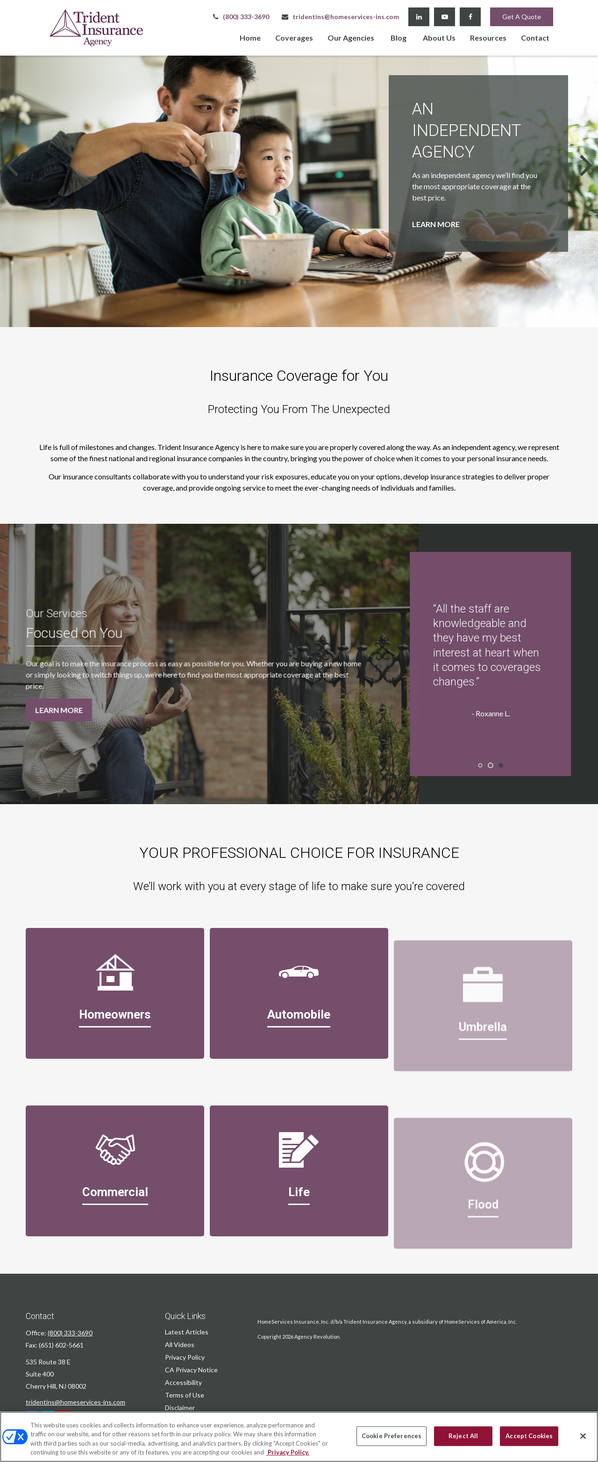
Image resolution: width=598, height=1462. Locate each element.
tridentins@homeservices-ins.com (340, 17)
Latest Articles (186, 1332)
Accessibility (183, 1382)
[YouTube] (444, 16)
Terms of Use (184, 1395)
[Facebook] (470, 16)
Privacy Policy (185, 1357)
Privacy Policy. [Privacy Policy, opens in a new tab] (287, 1452)
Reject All (463, 1436)
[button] (250, 37)
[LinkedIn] (418, 16)
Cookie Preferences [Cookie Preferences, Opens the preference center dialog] (391, 1436)
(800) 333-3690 (240, 17)
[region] (299, 1437)
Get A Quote (521, 17)
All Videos (179, 1344)
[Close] (583, 1436)
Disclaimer (180, 1408)
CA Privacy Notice (191, 1370)
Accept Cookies (529, 1436)
